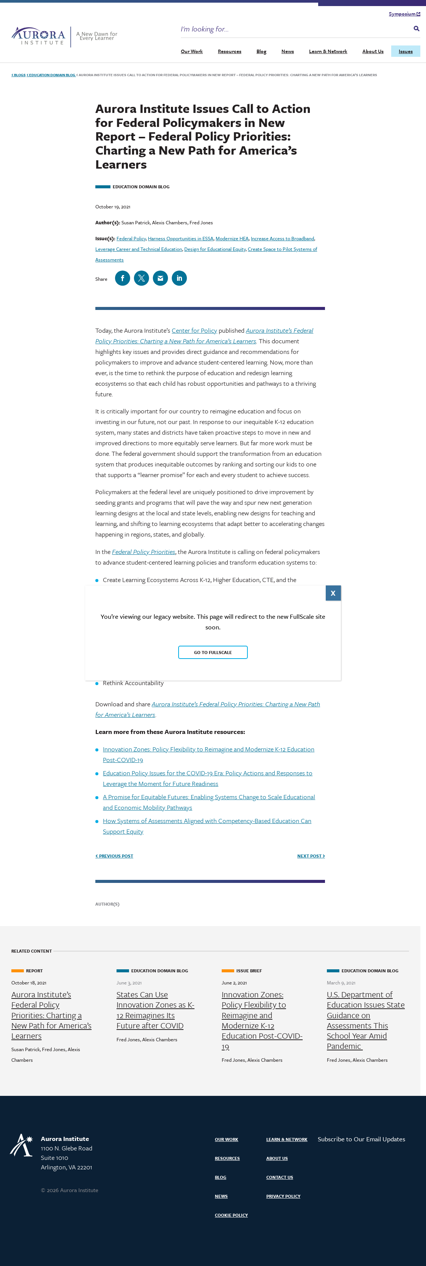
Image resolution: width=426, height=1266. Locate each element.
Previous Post (114, 855)
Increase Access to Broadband (282, 238)
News (287, 51)
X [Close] (333, 593)
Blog (261, 51)
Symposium (404, 13)
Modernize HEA (232, 238)
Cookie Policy (231, 1214)
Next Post (311, 855)
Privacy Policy (283, 1195)
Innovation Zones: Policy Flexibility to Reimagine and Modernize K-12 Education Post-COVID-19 (262, 1019)
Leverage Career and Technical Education (138, 248)
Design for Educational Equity (215, 248)
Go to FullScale (213, 652)
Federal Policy (131, 238)
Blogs (18, 74)
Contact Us (279, 1177)
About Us (373, 51)
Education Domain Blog (51, 74)
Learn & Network (328, 51)
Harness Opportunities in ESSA (180, 238)
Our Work (192, 51)
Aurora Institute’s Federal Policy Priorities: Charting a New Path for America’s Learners (51, 1014)
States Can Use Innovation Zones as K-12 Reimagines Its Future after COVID (155, 1009)
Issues (406, 51)
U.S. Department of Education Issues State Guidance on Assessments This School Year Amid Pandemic (366, 1019)
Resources (229, 51)
